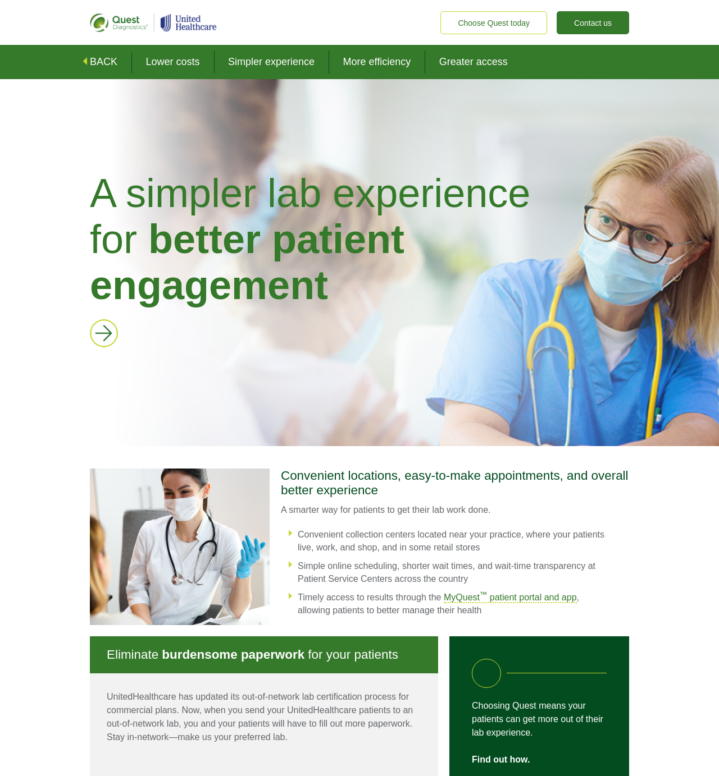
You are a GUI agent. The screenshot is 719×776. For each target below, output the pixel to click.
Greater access (473, 61)
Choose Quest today (494, 23)
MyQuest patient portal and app (510, 597)
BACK (103, 61)
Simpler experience (271, 61)
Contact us (593, 23)
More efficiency (377, 61)
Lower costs (172, 61)
